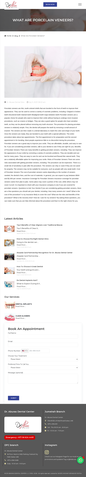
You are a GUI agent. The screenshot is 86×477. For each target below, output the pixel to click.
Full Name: (12, 333)
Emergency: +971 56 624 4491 (20, 437)
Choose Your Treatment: (17, 356)
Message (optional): (15, 373)
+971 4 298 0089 (12, 460)
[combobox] (25, 351)
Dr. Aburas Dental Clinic (14, 102)
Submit (13, 398)
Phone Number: (14, 351)
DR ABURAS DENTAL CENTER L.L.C (18, 473)
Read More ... (22, 231)
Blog (16, 36)
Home (8, 36)
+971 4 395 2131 (52, 424)
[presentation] (25, 389)
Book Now (50, 4)
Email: (10, 341)
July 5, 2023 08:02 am (36, 102)
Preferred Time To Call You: (18, 364)
